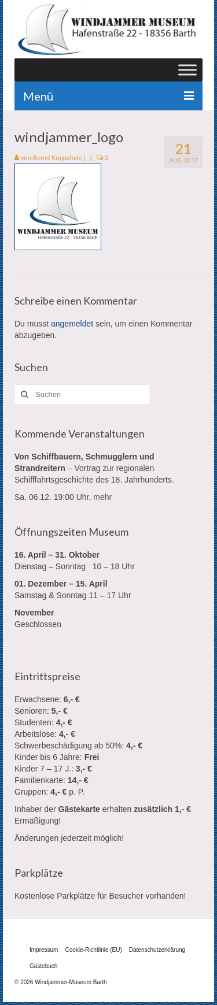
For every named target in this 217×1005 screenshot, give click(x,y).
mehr (102, 497)
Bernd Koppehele (57, 157)
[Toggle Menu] (187, 69)
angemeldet (72, 323)
